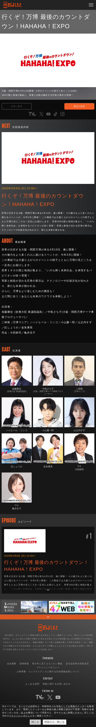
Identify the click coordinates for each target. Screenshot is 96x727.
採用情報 (24, 663)
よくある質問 (32, 684)
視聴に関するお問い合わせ (57, 684)
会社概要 (11, 663)
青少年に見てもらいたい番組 (47, 663)
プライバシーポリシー (48, 667)
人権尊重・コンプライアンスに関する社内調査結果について (48, 671)
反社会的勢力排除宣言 (77, 663)
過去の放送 (79, 106)
